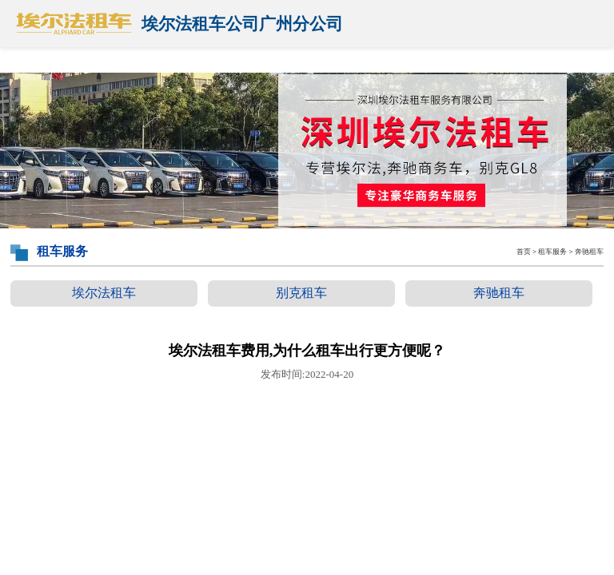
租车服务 (552, 252)
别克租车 (301, 292)
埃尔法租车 (104, 292)
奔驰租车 (498, 292)
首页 (523, 252)
